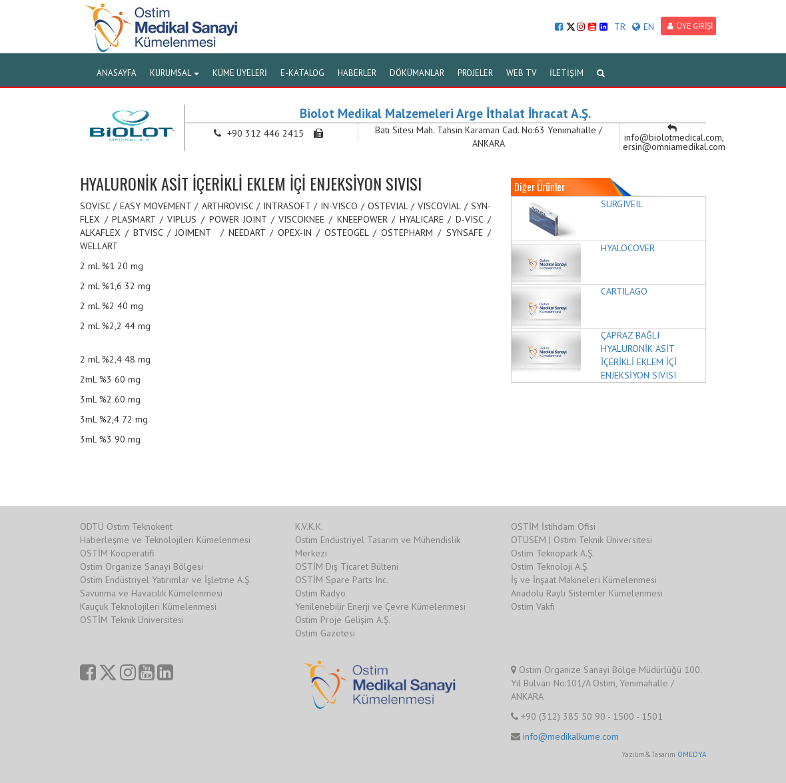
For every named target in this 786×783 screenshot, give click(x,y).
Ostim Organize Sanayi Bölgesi (141, 566)
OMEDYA (691, 754)
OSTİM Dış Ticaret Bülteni (346, 566)
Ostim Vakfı (533, 606)
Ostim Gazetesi (325, 633)
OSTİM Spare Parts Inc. (341, 580)
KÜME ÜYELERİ (239, 73)
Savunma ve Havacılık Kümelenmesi (151, 593)
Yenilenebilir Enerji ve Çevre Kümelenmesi (380, 606)
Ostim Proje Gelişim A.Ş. (342, 620)
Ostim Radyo (320, 593)
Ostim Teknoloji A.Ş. (550, 566)
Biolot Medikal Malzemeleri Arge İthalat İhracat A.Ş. (445, 113)
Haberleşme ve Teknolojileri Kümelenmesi (165, 540)
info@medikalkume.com (571, 736)
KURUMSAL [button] (174, 73)
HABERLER (357, 73)
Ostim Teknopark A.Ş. (552, 553)
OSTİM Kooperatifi (117, 553)
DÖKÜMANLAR (417, 73)
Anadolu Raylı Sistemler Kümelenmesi (587, 593)
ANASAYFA (117, 73)
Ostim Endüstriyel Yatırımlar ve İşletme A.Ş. (165, 580)
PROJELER (475, 73)
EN (643, 27)
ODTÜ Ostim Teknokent (126, 526)
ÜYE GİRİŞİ (690, 26)
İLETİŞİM (567, 73)
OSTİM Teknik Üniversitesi (132, 620)
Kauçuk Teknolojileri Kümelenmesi (148, 606)
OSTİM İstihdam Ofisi (553, 526)
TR (619, 27)
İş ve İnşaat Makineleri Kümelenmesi (584, 580)
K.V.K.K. (309, 526)
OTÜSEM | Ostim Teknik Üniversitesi (581, 540)
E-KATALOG (302, 73)
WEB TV (521, 73)
